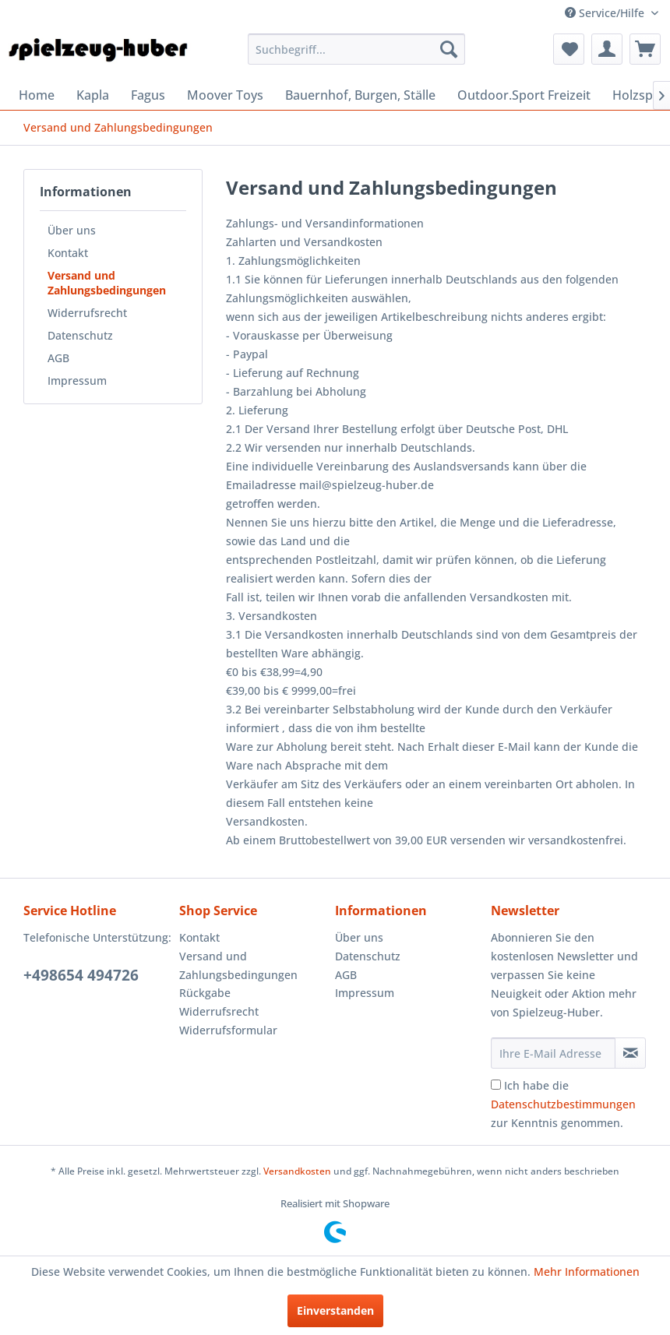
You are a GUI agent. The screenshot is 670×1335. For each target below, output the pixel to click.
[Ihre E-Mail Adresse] (553, 1053)
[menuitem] (357, 49)
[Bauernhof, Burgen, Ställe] (360, 95)
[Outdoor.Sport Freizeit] (523, 95)
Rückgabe (205, 992)
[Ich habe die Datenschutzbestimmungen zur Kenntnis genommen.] (496, 1085)
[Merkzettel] (568, 49)
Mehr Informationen (587, 1271)
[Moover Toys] (225, 95)
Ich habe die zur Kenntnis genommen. (563, 1104)
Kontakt (68, 252)
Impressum (77, 380)
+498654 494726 (81, 975)
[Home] (36, 95)
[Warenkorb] (645, 49)
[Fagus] (148, 95)
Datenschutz (80, 335)
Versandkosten (297, 1171)
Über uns (72, 230)
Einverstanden (335, 1310)
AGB (58, 357)
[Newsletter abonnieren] (630, 1053)
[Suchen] (448, 49)
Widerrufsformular (228, 1030)
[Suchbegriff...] (357, 49)
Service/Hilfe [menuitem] (606, 12)
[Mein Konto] (606, 49)
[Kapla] (92, 95)
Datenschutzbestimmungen (563, 1104)
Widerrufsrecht (87, 312)
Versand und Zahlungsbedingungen (107, 283)
